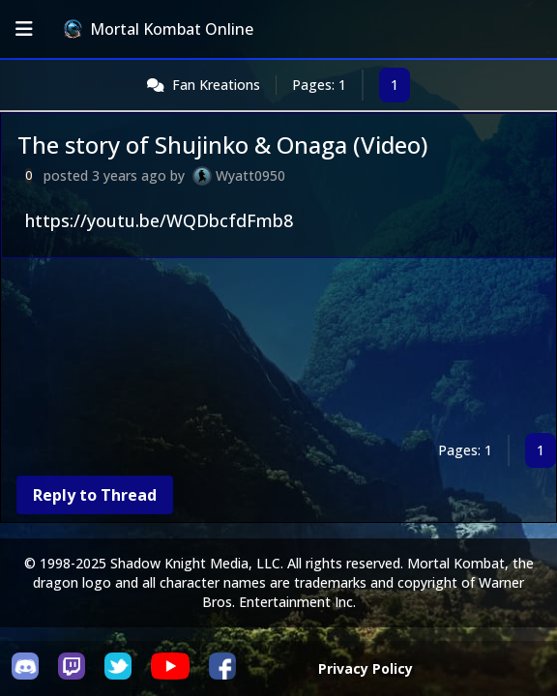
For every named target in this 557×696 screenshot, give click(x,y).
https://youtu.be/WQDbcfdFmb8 (159, 220)
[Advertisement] (278, 349)
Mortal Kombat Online (158, 29)
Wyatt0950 (250, 175)
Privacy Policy (365, 668)
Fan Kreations (216, 84)
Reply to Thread (95, 495)
